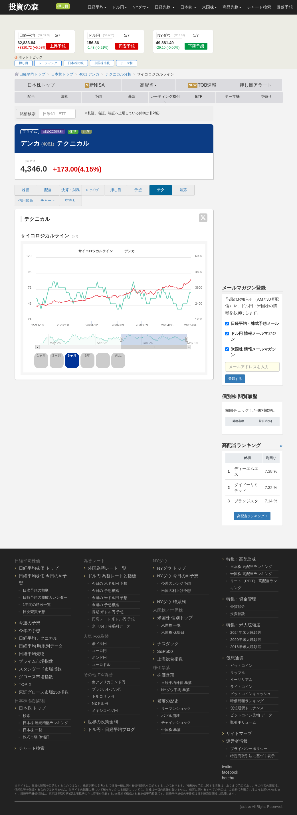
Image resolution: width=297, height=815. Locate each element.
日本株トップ (41, 84)
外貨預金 (237, 606)
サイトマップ (239, 733)
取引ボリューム (243, 722)
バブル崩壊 (170, 716)
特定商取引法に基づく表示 (252, 756)
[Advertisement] (252, 191)
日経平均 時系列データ (41, 645)
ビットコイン (241, 665)
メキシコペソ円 (105, 710)
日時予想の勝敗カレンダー (45, 597)
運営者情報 (237, 741)
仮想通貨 (234, 657)
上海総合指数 (170, 659)
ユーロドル (101, 665)
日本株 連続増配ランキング (45, 723)
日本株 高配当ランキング (251, 567)
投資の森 (24, 7)
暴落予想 (285, 7)
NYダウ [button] (141, 7)
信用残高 (25, 201)
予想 (98, 97)
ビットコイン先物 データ (251, 715)
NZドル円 (100, 703)
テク (160, 190)
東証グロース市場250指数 (44, 692)
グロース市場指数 (36, 676)
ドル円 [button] (119, 7)
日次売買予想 (34, 612)
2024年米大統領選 (245, 632)
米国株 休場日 (173, 632)
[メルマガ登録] (51, 6)
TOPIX (25, 684)
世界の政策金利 (103, 721)
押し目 (62, 6)
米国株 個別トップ (175, 617)
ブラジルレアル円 (107, 689)
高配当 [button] (148, 84)
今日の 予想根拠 (105, 590)
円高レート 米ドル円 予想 (113, 619)
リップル (237, 673)
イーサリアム (241, 679)
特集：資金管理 (241, 598)
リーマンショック (176, 708)
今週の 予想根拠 (105, 605)
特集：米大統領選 (243, 624)
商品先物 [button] (232, 7)
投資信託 (237, 614)
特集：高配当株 (241, 559)
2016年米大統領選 (245, 647)
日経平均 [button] (97, 7)
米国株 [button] (209, 7)
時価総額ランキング (247, 701)
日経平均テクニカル (38, 638)
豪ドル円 (99, 643)
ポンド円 (99, 657)
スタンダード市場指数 (40, 669)
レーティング (48, 63)
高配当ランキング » (252, 516)
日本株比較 (76, 63)
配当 (31, 97)
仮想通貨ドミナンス (247, 708)
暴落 (132, 97)
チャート (48, 201)
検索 (26, 716)
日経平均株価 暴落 (176, 682)
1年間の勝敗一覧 (37, 604)
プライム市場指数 (36, 661)
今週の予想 (29, 622)
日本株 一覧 (33, 730)
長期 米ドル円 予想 (108, 612)
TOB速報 (202, 85)
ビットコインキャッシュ (250, 694)
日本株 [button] (188, 7)
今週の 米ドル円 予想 (109, 598)
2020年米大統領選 (245, 639)
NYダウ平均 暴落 (175, 690)
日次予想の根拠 (36, 590)
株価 (25, 190)
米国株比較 (102, 63)
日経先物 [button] (165, 7)
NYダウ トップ (171, 568)
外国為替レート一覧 (107, 568)
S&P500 (165, 651)
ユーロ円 (99, 651)
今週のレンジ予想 (176, 583)
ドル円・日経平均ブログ (111, 729)
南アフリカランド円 (108, 682)
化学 (73, 132)
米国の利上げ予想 (176, 590)
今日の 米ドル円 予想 (109, 583)
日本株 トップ (32, 708)
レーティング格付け (165, 97)
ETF (198, 97)
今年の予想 (29, 630)
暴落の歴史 (168, 700)
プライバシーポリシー (248, 749)
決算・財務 (70, 190)
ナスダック (168, 643)
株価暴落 (165, 675)
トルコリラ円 (103, 696)
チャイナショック (176, 722)
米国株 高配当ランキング (251, 574)
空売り (266, 97)
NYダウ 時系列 (171, 601)
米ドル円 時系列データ (111, 626)
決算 (64, 97)
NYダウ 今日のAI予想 (177, 575)
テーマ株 (126, 63)
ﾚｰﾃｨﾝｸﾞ (93, 190)
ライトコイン (241, 686)
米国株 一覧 (171, 625)
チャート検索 (259, 7)
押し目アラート (256, 84)
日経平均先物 (32, 653)
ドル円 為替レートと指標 (112, 575)
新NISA (94, 85)
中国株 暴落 (171, 730)
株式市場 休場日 (36, 737)
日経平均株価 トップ (38, 568)
